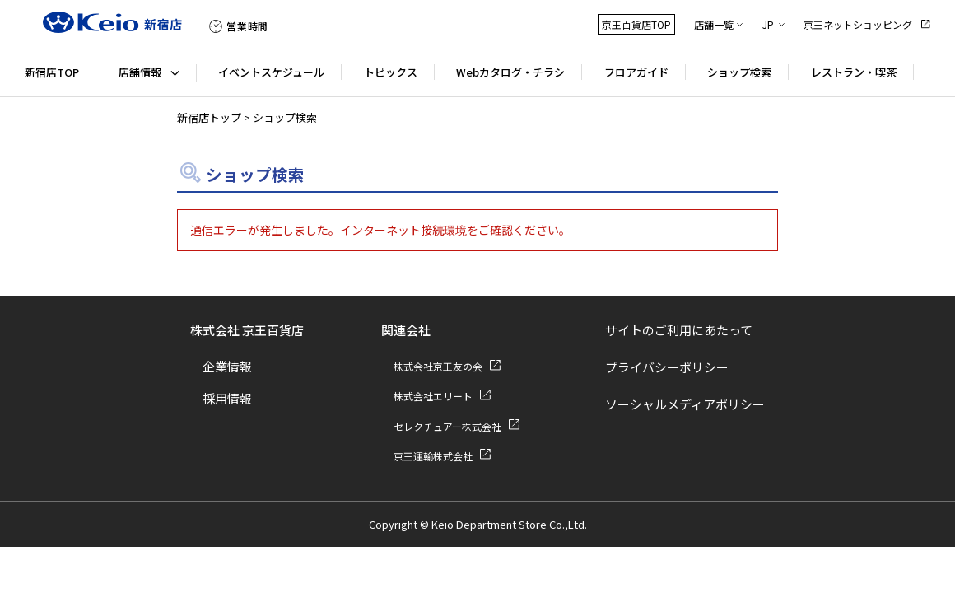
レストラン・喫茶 (854, 72)
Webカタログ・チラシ (510, 72)
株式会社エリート (433, 396)
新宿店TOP (52, 72)
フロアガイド (636, 72)
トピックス (390, 72)
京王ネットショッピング (858, 24)
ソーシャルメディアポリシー (685, 404)
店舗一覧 (714, 24)
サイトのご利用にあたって (678, 330)
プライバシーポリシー (667, 367)
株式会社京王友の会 (438, 366)
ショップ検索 (739, 72)
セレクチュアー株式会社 (447, 426)
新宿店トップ (209, 117)
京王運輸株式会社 (433, 456)
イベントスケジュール (271, 72)
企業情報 (227, 366)
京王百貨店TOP (636, 24)
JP (768, 24)
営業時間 (247, 26)
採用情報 (227, 398)
